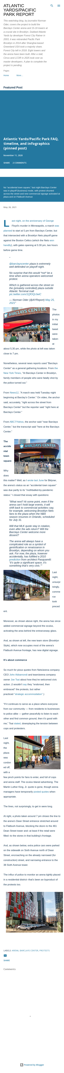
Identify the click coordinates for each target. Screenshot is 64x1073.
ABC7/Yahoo (17, 421)
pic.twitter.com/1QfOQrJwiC (25, 294)
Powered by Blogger (32, 1064)
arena (15, 950)
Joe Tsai (15, 679)
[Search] (52, 5)
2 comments (19, 162)
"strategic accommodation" (28, 694)
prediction (15, 559)
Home (6, 75)
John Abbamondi (18, 674)
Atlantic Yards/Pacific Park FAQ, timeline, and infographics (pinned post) (30, 143)
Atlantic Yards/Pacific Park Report (19, 10)
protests (44, 950)
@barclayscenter (19, 263)
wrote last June (36, 480)
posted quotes (41, 791)
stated (17, 723)
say (25, 684)
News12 (14, 392)
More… (20, 75)
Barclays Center (29, 950)
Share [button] (6, 162)
